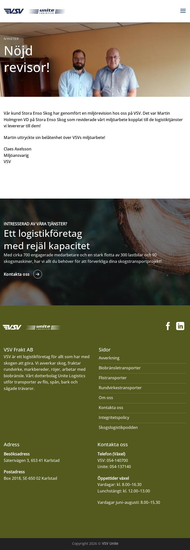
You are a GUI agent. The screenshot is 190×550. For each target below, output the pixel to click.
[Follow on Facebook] (168, 326)
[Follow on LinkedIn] (180, 326)
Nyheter (11, 38)
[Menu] (183, 11)
